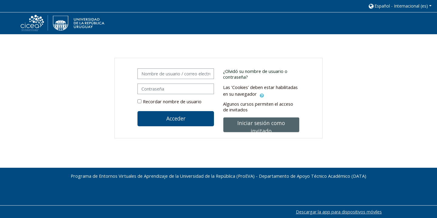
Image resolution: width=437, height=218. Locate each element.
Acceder (175, 118)
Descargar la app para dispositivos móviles (339, 212)
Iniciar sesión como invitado (261, 125)
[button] (399, 6)
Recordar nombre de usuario (172, 101)
